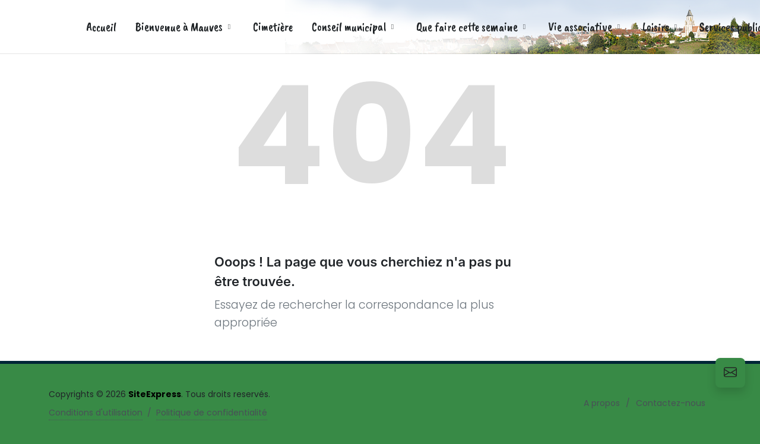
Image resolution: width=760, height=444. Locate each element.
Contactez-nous (670, 403)
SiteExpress (154, 394)
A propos (602, 403)
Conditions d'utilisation (95, 412)
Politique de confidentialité (211, 412)
